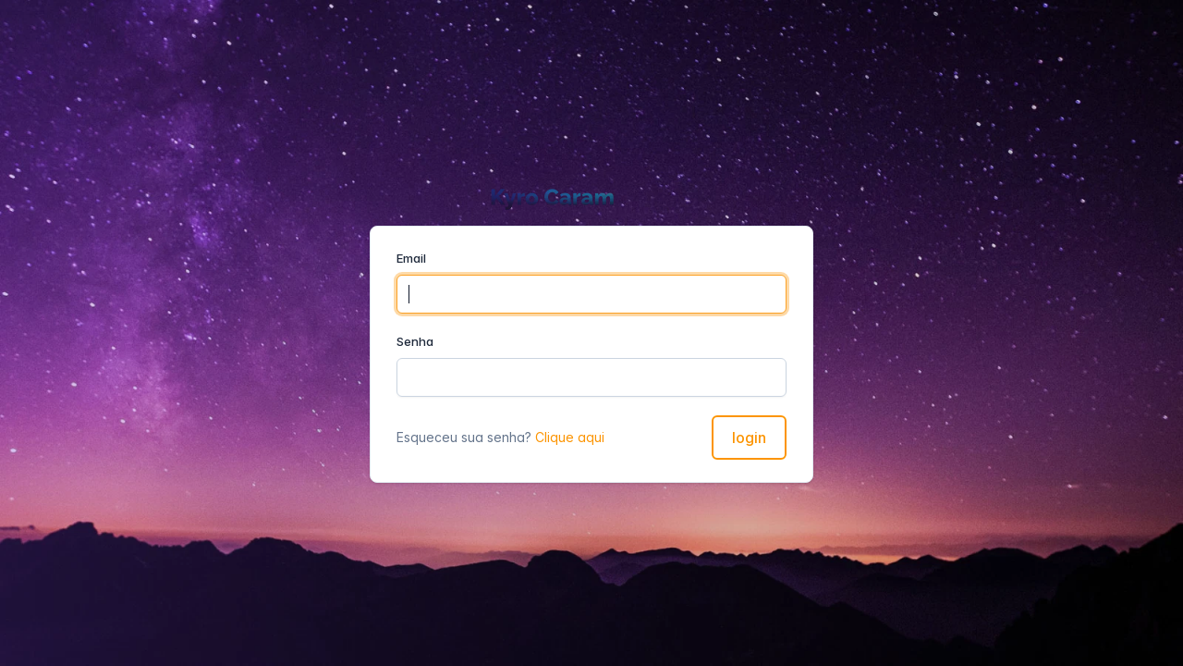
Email (411, 258)
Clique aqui (569, 437)
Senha (414, 341)
